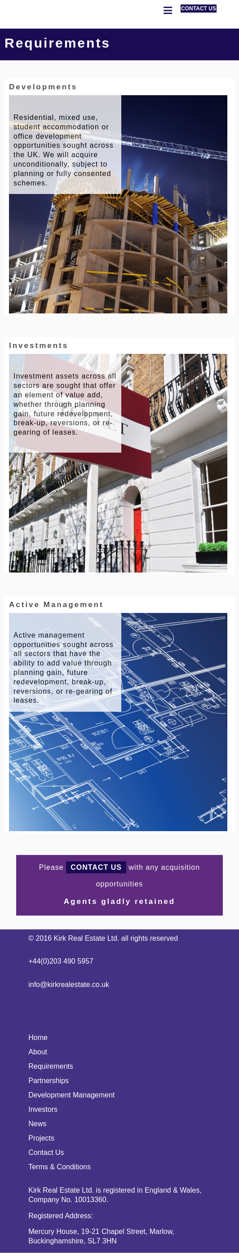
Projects (41, 1138)
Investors (43, 1109)
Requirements (50, 1066)
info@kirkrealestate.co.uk (68, 984)
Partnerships (48, 1080)
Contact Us (46, 1152)
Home (38, 1037)
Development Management (71, 1095)
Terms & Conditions (59, 1167)
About (37, 1052)
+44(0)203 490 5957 (60, 961)
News (37, 1124)
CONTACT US (198, 8)
